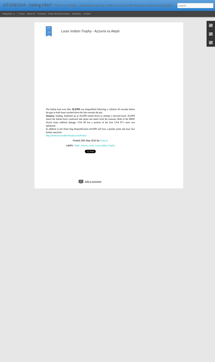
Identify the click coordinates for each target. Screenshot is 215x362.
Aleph (77, 133)
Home (22, 14)
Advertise (76, 14)
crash (91, 133)
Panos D (104, 128)
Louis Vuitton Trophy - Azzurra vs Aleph (90, 19)
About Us (31, 14)
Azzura (84, 133)
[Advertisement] (153, 67)
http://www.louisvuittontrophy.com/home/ (66, 123)
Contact (87, 14)
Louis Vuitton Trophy (105, 133)
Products (42, 14)
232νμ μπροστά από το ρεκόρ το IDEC (97, 358)
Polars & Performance (59, 14)
